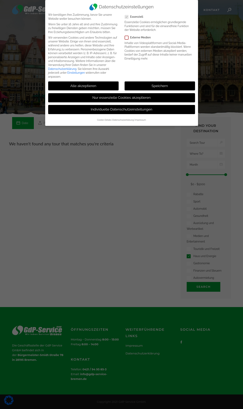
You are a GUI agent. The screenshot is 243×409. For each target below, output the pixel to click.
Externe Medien (139, 36)
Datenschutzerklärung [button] (123, 118)
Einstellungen (76, 71)
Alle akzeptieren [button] (83, 84)
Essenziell (136, 15)
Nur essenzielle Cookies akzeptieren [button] (121, 96)
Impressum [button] (140, 118)
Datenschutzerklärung (62, 67)
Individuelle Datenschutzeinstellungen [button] (121, 108)
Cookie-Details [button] (104, 118)
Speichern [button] (160, 84)
